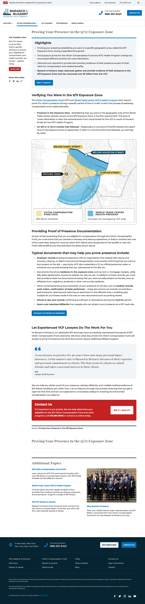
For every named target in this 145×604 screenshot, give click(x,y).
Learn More (15, 69)
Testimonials (62, 23)
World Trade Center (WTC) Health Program (96, 100)
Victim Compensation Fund (50, 100)
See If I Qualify (44, 83)
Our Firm (7, 23)
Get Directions (109, 545)
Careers (111, 567)
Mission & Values (16, 567)
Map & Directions (116, 563)
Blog (77, 567)
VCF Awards (46, 23)
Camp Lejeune (95, 3)
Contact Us (134, 13)
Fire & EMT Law (125, 3)
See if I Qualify (122, 410)
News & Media (77, 23)
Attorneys (13, 563)
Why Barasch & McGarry (19, 559)
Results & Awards (49, 563)
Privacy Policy (43, 595)
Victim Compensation (26, 23)
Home (34, 428)
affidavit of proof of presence (49, 313)
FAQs (77, 559)
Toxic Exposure (110, 3)
